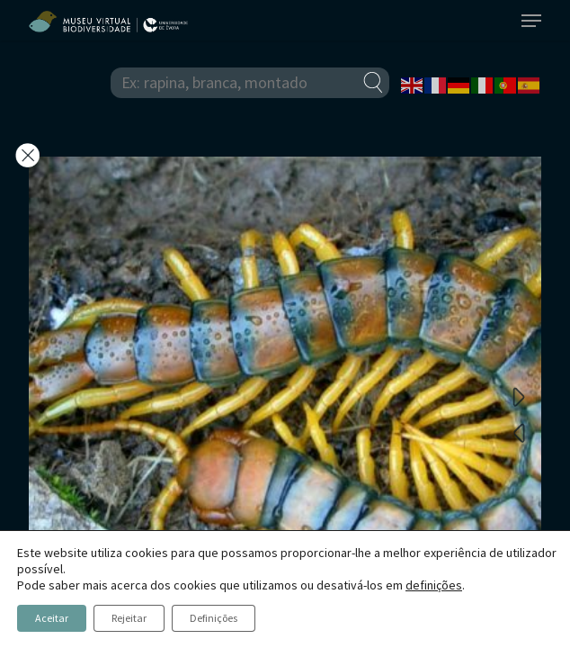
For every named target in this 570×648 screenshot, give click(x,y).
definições (433, 585)
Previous (519, 432)
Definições (213, 618)
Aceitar (51, 618)
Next (519, 396)
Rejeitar (129, 618)
